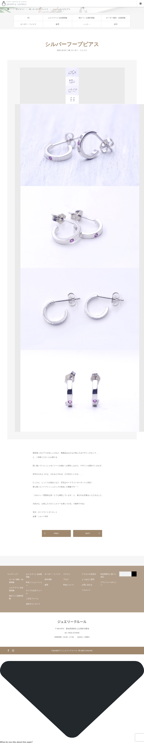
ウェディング (12, 574)
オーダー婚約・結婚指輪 (115, 18)
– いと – (86, 24)
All (28, 18)
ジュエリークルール (72, 621)
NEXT (87, 533)
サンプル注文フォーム (34, 591)
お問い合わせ (87, 585)
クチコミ (66, 574)
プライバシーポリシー (108, 583)
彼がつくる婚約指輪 (87, 18)
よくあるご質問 (88, 579)
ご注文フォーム (32, 598)
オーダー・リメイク (28, 24)
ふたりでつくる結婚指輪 (57, 18)
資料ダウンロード (33, 604)
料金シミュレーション (34, 583)
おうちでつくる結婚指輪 (34, 575)
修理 (57, 24)
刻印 (116, 24)
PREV (56, 533)
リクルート (86, 590)
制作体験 (48, 579)
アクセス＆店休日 (89, 574)
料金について (68, 585)
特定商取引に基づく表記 (108, 575)
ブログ (66, 579)
